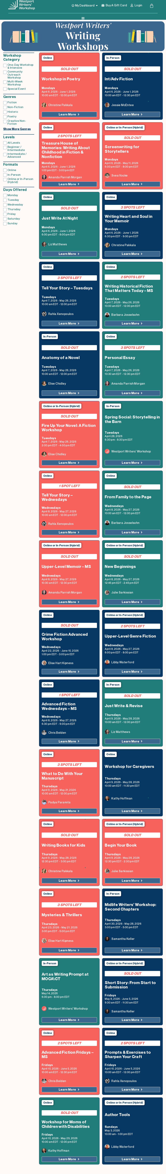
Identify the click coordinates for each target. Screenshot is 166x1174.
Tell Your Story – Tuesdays (67, 288)
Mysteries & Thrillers (62, 915)
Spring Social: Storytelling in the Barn (132, 419)
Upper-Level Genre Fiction (130, 636)
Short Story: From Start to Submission (130, 985)
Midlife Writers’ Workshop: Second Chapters (130, 907)
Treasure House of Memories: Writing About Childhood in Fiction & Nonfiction (66, 150)
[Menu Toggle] (83, 18)
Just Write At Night (60, 218)
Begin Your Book (121, 845)
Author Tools (117, 1114)
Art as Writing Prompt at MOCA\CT (65, 976)
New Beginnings (120, 566)
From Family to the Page (128, 497)
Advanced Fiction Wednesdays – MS (59, 706)
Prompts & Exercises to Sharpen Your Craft (128, 1055)
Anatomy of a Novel (61, 357)
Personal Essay (120, 357)
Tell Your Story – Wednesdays (57, 497)
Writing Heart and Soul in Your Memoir (128, 219)
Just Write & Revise (124, 706)
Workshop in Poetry (61, 79)
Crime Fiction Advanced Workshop (65, 637)
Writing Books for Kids (63, 845)
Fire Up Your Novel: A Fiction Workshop (69, 428)
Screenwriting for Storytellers (122, 149)
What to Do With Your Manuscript (62, 776)
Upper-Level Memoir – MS (66, 566)
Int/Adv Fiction (119, 79)
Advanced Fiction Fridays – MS (68, 1055)
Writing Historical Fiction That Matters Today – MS (129, 288)
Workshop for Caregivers (129, 766)
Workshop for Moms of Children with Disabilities (66, 1124)
